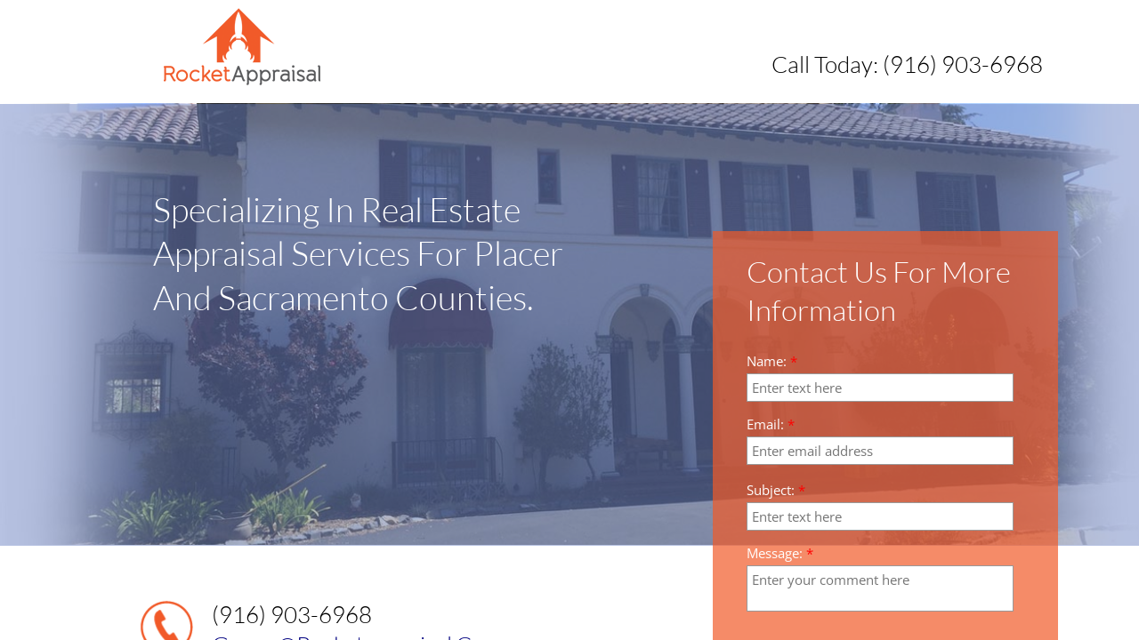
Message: (780, 553)
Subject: (776, 490)
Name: (772, 361)
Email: (771, 424)
